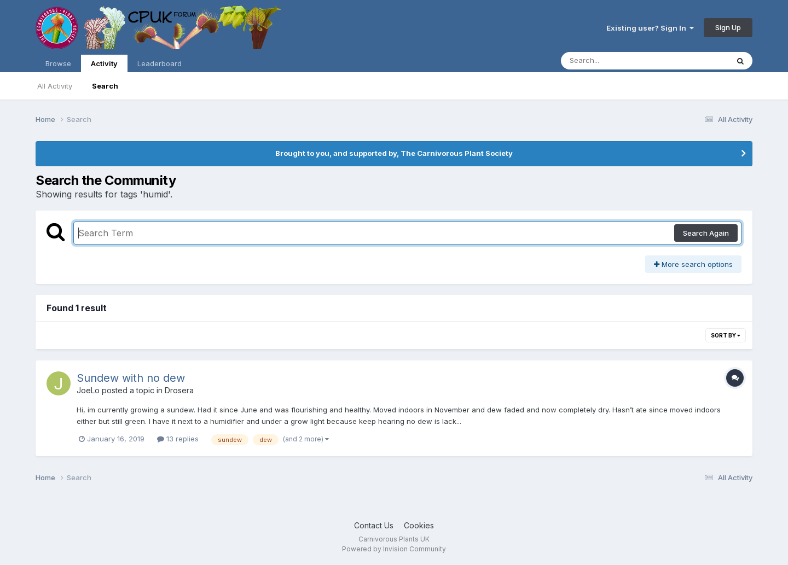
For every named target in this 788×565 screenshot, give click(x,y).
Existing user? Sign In (650, 28)
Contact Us (373, 525)
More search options (693, 264)
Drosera (179, 390)
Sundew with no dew (131, 378)
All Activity (54, 85)
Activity (104, 65)
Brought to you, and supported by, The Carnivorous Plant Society (394, 153)
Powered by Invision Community (394, 549)
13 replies (178, 438)
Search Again (706, 233)
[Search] (615, 60)
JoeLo (88, 390)
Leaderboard (159, 63)
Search (105, 85)
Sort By (725, 335)
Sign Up (728, 27)
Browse (58, 63)
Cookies (419, 525)
